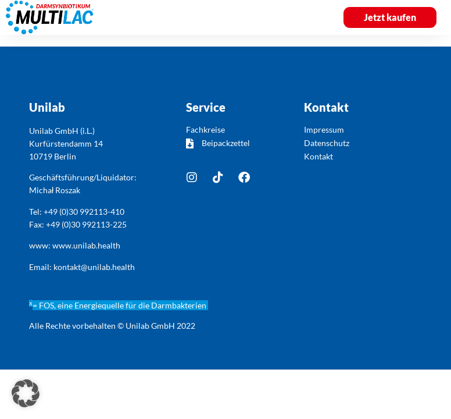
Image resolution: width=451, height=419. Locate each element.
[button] (307, 17)
